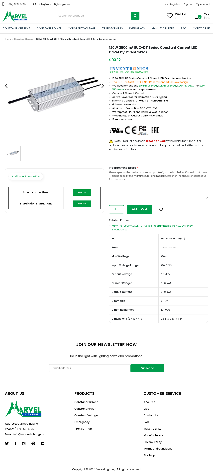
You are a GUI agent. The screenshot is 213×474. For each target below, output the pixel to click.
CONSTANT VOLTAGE (82, 28)
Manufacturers (153, 435)
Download (82, 192)
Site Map (149, 455)
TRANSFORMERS (112, 28)
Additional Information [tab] (26, 176)
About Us (149, 402)
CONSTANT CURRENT (16, 28)
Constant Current (24, 39)
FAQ (183, 28)
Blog (146, 409)
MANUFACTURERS (163, 28)
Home (8, 39)
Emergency (82, 422)
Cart (207, 14)
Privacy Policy (153, 442)
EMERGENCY (137, 28)
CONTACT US (202, 28)
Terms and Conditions (158, 449)
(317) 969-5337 (16, 4)
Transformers (83, 429)
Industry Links (152, 429)
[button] (161, 209)
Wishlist (180, 14)
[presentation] (6, 86)
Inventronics (183, 78)
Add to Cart (139, 209)
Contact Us (151, 415)
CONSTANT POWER (49, 28)
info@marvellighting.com (54, 4)
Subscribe (147, 368)
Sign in (188, 4)
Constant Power (85, 409)
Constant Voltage (86, 415)
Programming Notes (123, 168)
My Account (203, 4)
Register (175, 4)
